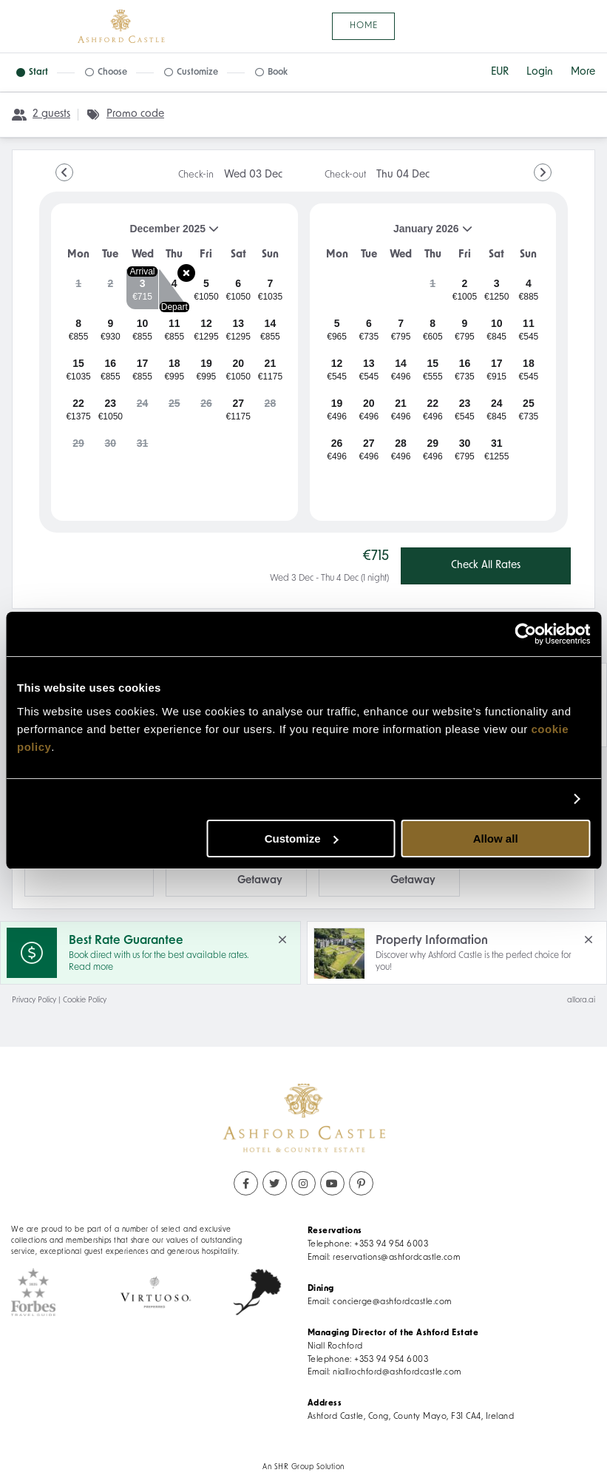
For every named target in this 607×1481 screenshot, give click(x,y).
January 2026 (397, 234)
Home (364, 25)
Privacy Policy (34, 1000)
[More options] (583, 72)
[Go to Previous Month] (64, 172)
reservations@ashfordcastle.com (396, 1257)
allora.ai (581, 1000)
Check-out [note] (377, 175)
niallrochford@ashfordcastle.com (397, 1372)
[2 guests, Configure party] (41, 114)
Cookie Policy (84, 1000)
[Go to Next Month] (542, 172)
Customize (302, 838)
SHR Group (294, 1467)
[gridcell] (78, 289)
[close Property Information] (588, 939)
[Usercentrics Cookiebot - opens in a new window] (525, 634)
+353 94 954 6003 (391, 1244)
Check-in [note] (230, 175)
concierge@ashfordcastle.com (392, 1302)
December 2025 (141, 234)
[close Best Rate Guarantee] (282, 939)
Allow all (495, 838)
